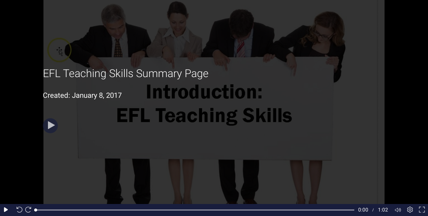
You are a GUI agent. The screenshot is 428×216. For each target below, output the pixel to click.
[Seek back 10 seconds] (18, 210)
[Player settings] (410, 210)
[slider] (195, 210)
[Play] (50, 125)
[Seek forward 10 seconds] (30, 210)
